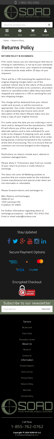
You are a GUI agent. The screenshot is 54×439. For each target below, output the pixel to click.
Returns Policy (18, 40)
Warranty (27, 389)
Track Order (27, 333)
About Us (27, 349)
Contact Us (27, 355)
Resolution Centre (27, 339)
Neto (37, 435)
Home (6, 40)
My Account (27, 327)
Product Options (27, 365)
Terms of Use (27, 371)
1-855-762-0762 (28, 2)
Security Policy (27, 396)
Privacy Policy (27, 377)
